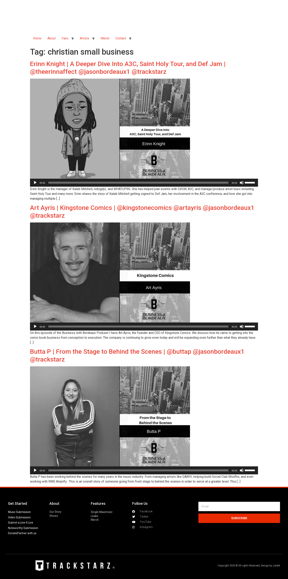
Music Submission (19, 512)
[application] (144, 183)
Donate (12, 533)
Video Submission (19, 517)
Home (37, 38)
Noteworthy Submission (23, 528)
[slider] (138, 183)
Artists (84, 38)
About (51, 38)
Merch (105, 38)
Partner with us (26, 533)
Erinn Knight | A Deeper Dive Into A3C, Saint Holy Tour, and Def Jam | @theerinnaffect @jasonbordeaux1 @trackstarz (128, 67)
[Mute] (242, 183)
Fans (65, 38)
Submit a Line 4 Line (20, 522)
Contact (120, 38)
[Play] (35, 183)
